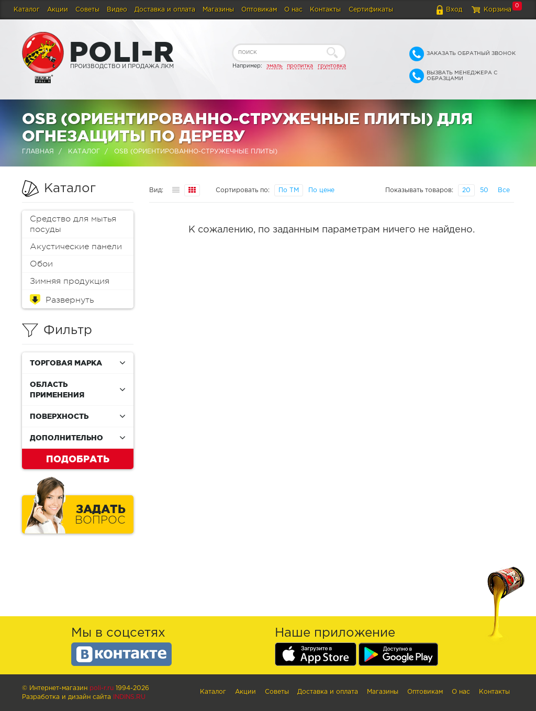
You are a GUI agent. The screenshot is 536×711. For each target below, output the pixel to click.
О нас (293, 10)
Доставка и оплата (165, 10)
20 (466, 190)
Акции (57, 10)
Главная (38, 151)
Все (504, 190)
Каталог (27, 10)
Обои (41, 264)
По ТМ (288, 190)
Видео (117, 10)
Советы (87, 10)
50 (484, 190)
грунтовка (332, 66)
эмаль (274, 66)
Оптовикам (259, 10)
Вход (454, 10)
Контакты (325, 10)
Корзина (497, 10)
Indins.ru (129, 697)
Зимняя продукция (69, 281)
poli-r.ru (102, 688)
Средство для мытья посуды (73, 224)
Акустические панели (76, 246)
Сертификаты (371, 10)
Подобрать (77, 458)
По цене (321, 190)
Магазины (218, 10)
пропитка (300, 66)
